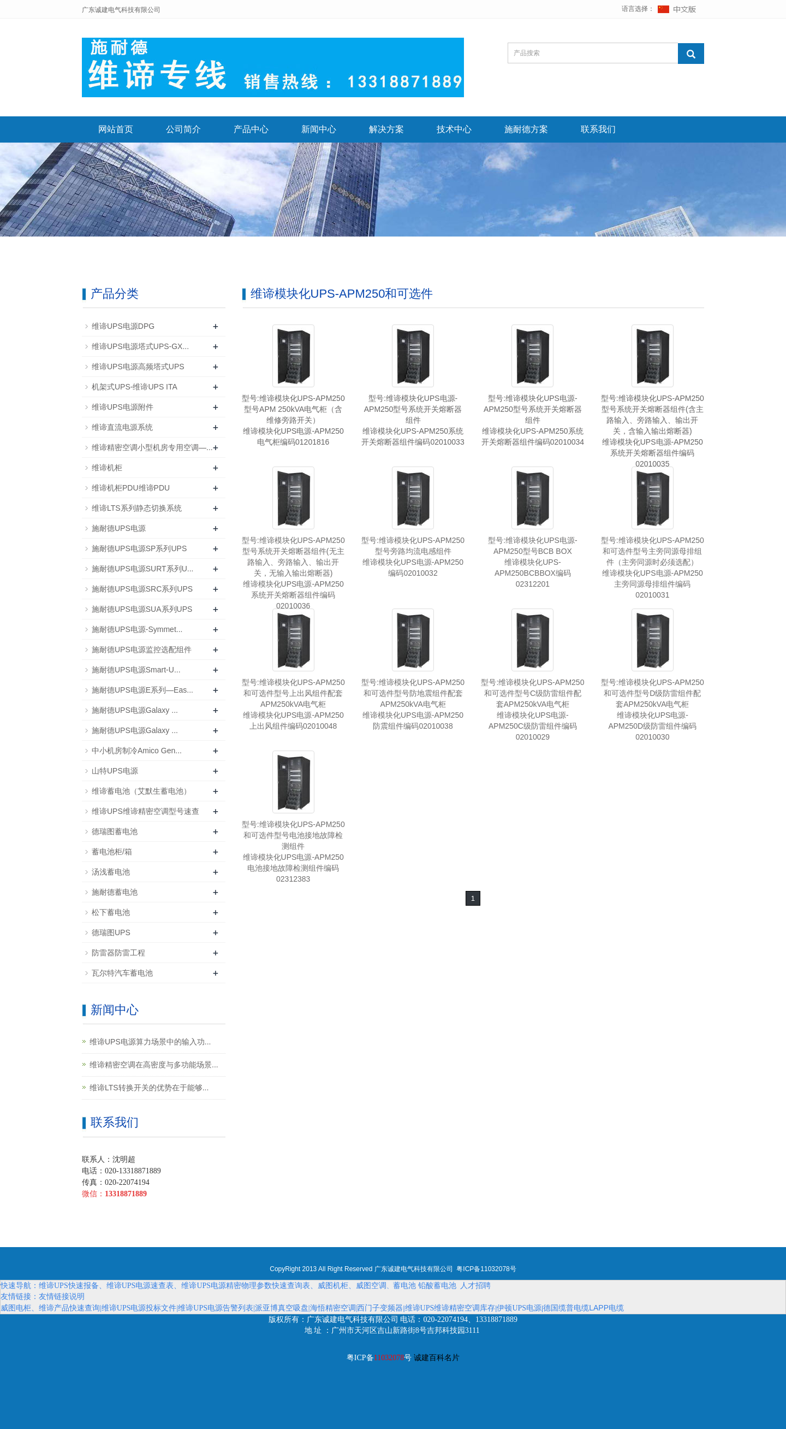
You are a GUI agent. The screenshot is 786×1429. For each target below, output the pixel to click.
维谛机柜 (107, 467)
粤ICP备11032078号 (486, 1269)
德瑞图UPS (111, 932)
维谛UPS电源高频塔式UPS (138, 366)
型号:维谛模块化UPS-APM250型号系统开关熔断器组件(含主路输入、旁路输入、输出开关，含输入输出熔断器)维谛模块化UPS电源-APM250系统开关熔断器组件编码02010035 (652, 431)
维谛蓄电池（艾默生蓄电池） (141, 791)
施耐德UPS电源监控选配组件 (142, 649)
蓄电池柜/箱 (112, 851)
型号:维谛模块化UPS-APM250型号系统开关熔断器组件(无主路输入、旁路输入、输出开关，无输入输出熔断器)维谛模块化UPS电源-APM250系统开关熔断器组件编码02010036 (293, 573)
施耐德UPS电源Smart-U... (136, 669)
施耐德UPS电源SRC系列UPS (142, 588)
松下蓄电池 (111, 912)
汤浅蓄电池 (111, 871)
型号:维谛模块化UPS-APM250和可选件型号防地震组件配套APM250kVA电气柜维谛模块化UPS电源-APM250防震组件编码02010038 (413, 704)
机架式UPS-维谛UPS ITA (134, 386)
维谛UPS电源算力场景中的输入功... (150, 1041)
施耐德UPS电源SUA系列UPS (142, 609)
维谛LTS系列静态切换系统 (137, 508)
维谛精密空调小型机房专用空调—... (152, 447)
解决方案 (386, 129)
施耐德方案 (526, 129)
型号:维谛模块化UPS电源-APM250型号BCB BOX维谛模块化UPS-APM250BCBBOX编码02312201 (532, 562)
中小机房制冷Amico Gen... (137, 750)
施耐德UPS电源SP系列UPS (139, 548)
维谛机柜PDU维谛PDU (131, 487)
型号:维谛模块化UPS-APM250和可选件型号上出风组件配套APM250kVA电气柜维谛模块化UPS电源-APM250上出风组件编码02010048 (293, 704)
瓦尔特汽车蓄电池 (122, 973)
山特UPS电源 (115, 770)
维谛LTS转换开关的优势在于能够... (149, 1087)
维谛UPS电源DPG (123, 326)
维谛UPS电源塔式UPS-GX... (140, 346)
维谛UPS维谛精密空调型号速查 (145, 811)
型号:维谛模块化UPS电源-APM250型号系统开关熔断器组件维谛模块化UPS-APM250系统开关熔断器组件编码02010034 (532, 420)
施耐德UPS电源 (119, 528)
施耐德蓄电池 (115, 892)
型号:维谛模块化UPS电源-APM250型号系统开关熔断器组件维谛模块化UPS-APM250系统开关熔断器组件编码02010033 (412, 420)
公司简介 (183, 129)
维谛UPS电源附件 (122, 407)
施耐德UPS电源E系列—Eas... (142, 690)
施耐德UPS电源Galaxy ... (135, 710)
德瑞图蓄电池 (115, 831)
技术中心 (454, 129)
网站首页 (115, 129)
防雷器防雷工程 (118, 952)
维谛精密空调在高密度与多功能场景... (154, 1064)
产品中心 (251, 129)
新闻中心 (318, 129)
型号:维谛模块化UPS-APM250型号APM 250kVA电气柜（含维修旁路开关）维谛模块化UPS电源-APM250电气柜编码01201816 (293, 420)
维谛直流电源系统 (122, 427)
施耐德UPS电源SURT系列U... (142, 568)
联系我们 (598, 129)
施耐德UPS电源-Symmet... (137, 629)
